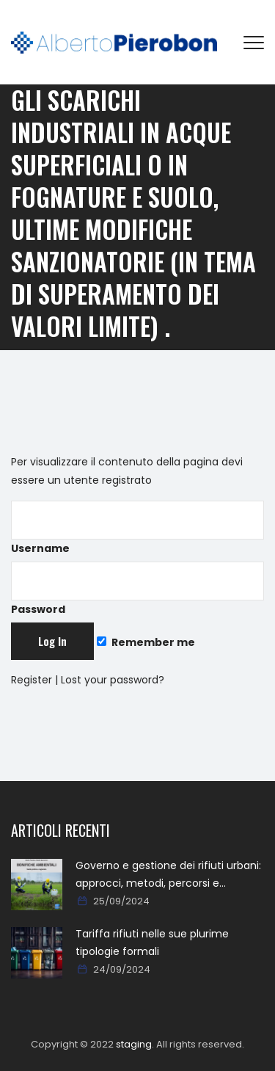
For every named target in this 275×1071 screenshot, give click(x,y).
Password (137, 589)
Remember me (146, 642)
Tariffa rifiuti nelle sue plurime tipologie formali (152, 942)
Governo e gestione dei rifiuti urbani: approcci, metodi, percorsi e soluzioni (168, 875)
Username (137, 528)
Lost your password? (112, 679)
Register (31, 679)
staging (134, 1044)
